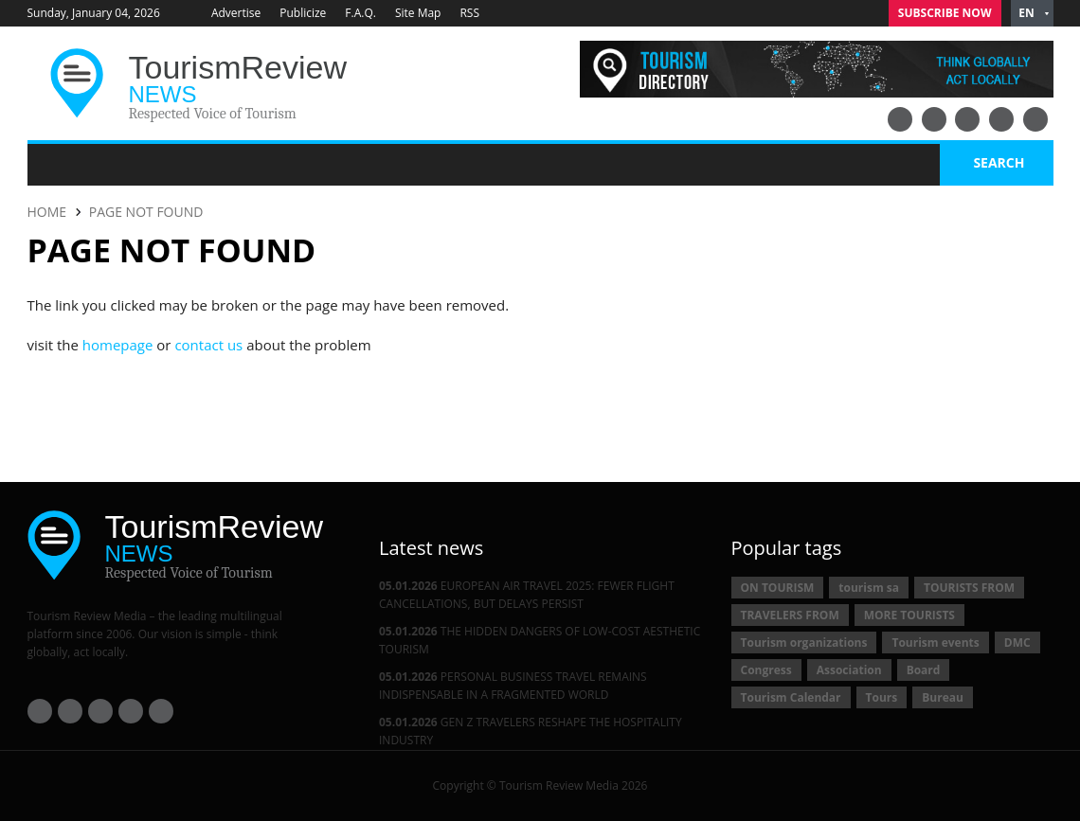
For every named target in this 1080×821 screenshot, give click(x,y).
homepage (117, 344)
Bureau (942, 697)
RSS (469, 13)
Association (849, 670)
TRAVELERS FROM (790, 615)
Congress (766, 670)
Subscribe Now (945, 13)
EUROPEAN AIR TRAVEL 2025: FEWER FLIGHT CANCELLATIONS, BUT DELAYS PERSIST (527, 595)
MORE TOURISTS (909, 615)
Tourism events (935, 642)
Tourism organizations (804, 642)
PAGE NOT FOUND (146, 212)
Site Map (418, 13)
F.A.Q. (360, 13)
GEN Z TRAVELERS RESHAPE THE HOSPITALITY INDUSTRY (530, 731)
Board (924, 670)
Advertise (236, 13)
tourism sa (868, 588)
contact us (208, 344)
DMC (1017, 642)
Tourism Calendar (791, 697)
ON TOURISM (778, 588)
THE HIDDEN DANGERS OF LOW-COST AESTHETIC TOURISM (539, 640)
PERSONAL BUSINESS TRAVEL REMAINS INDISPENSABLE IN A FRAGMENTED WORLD (513, 686)
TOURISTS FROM (969, 588)
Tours (882, 697)
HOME (47, 212)
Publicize (302, 13)
